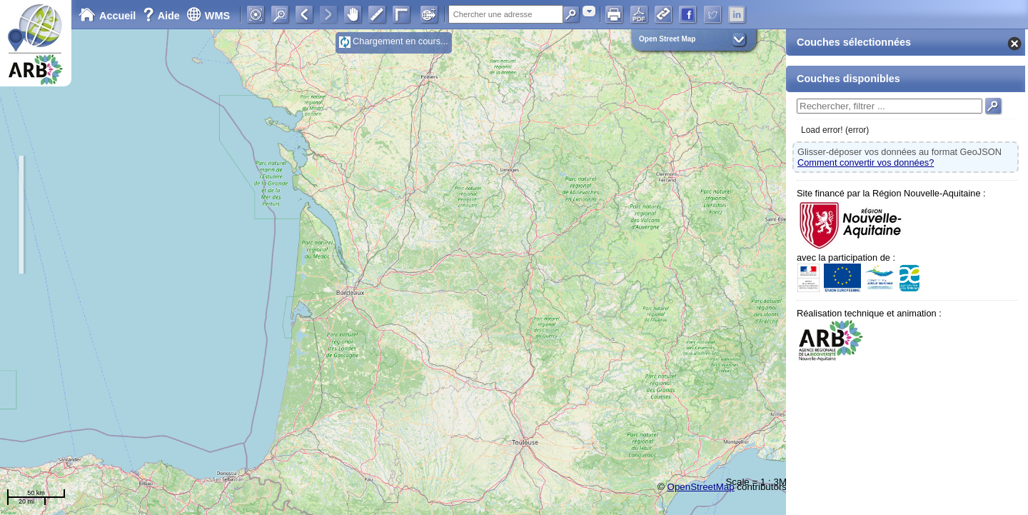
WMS (208, 15)
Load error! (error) (835, 130)
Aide (163, 15)
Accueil (107, 15)
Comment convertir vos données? (865, 162)
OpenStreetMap (701, 486)
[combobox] (589, 11)
